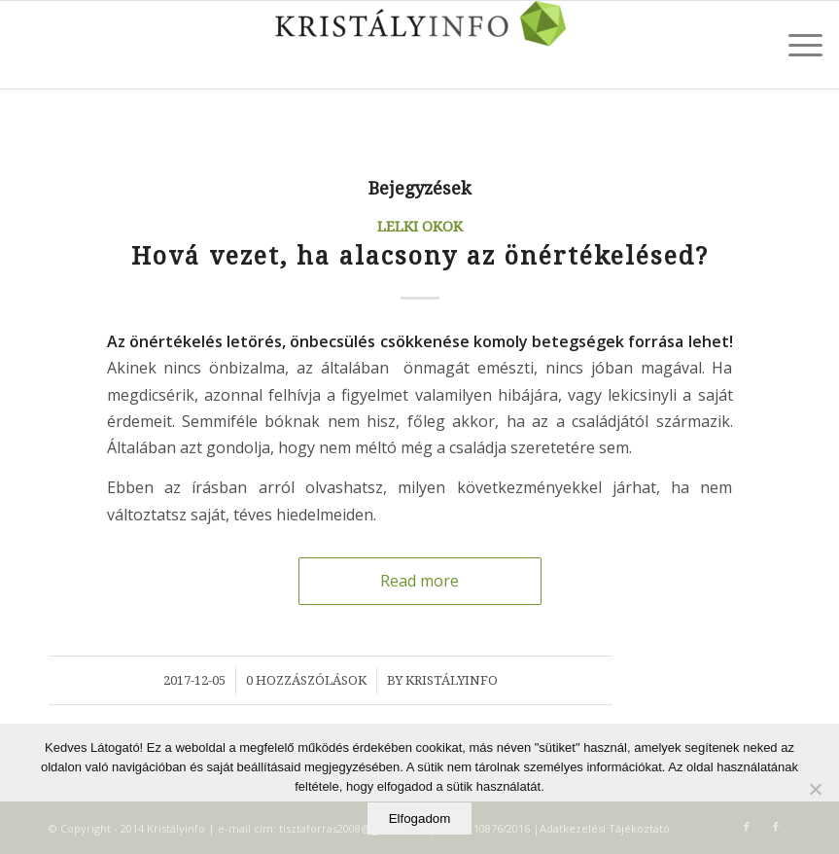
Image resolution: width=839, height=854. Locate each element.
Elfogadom (420, 818)
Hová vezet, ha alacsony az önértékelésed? (420, 256)
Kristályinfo (451, 680)
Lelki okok (420, 226)
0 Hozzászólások (306, 680)
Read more (419, 580)
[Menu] (795, 45)
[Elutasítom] (814, 789)
